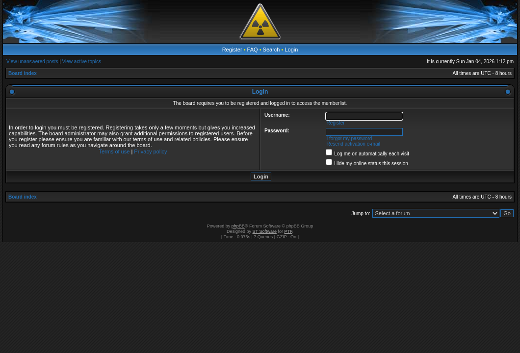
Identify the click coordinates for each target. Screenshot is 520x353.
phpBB (238, 226)
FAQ (252, 49)
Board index (22, 73)
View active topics (81, 61)
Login (291, 49)
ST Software (265, 231)
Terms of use (114, 151)
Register (232, 49)
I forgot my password (349, 138)
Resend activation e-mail (353, 144)
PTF (288, 231)
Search (271, 49)
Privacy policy (150, 151)
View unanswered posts (32, 61)
